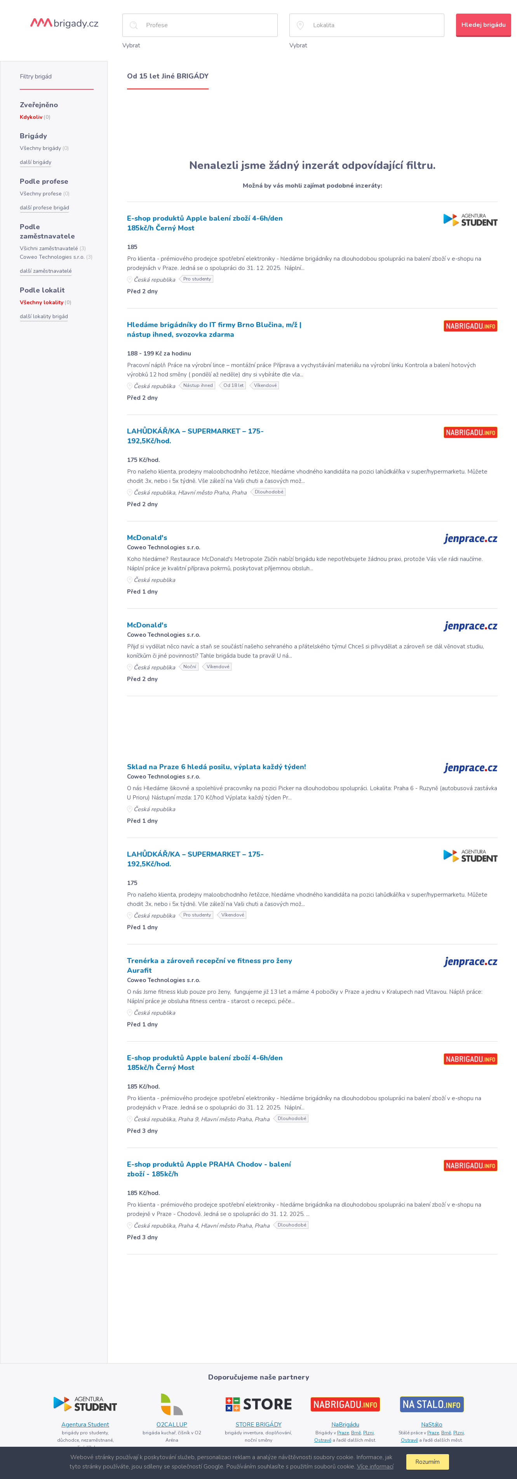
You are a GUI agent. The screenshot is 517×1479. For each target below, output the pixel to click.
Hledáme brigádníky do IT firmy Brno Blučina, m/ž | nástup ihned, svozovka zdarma (214, 329)
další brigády (35, 162)
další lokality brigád (44, 316)
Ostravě (322, 1440)
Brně (356, 1433)
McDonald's (147, 537)
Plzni (368, 1433)
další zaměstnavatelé (46, 271)
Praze (343, 1433)
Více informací (375, 1466)
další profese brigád (44, 207)
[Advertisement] (312, 124)
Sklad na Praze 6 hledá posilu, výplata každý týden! (216, 767)
